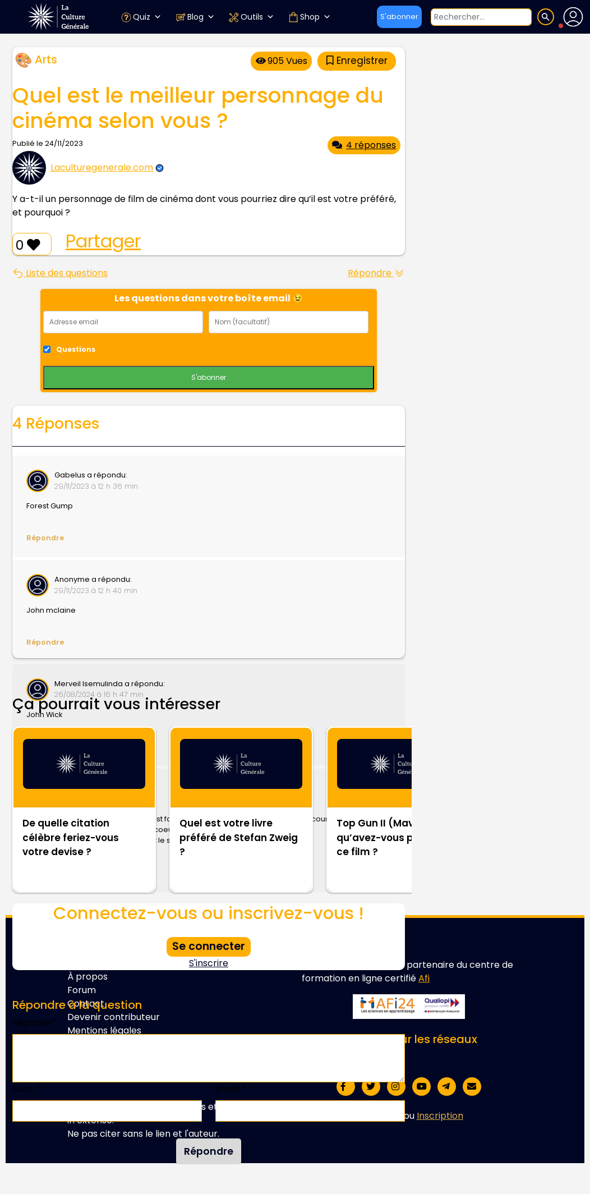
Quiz (141, 17)
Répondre (376, 273)
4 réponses (364, 145)
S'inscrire (208, 963)
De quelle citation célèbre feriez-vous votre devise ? (70, 837)
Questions (75, 349)
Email (230, 1088)
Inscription (440, 1115)
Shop (309, 17)
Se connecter (208, 946)
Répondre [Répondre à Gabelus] (45, 538)
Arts (46, 59)
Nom (26, 1088)
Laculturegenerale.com (101, 167)
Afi (424, 978)
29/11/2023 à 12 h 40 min (95, 590)
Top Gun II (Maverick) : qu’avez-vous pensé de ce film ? (395, 837)
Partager (103, 241)
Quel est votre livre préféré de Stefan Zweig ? (238, 837)
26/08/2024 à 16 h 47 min (99, 694)
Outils (251, 17)
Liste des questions (60, 273)
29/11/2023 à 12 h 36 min (96, 486)
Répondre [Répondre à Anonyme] (45, 642)
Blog (195, 17)
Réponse (34, 1022)
